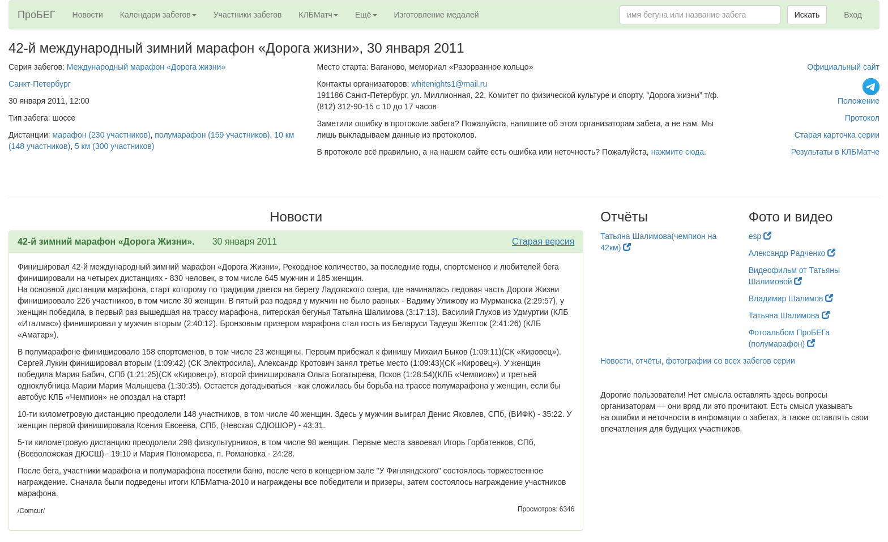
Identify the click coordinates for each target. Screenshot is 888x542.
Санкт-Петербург (39, 83)
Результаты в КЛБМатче (835, 151)
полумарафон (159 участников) (212, 134)
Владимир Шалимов (791, 298)
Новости (87, 14)
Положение (859, 100)
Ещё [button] (366, 14)
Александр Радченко (792, 253)
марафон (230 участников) (102, 134)
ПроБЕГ (37, 14)
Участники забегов (248, 14)
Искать (807, 14)
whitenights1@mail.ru (449, 83)
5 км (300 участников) (114, 146)
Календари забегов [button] (158, 14)
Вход (853, 14)
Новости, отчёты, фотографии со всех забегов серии (697, 360)
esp (760, 236)
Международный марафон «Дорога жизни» (146, 66)
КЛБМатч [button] (318, 14)
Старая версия (543, 241)
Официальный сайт (843, 66)
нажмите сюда (677, 151)
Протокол (862, 117)
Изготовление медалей (436, 14)
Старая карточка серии (837, 134)
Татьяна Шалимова (789, 315)
